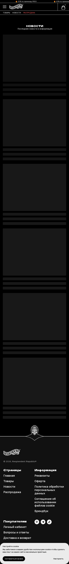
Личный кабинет (15, 526)
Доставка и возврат (17, 537)
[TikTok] (49, 523)
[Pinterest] (36, 523)
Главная (9, 475)
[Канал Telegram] (43, 523)
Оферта (39, 481)
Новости (9, 486)
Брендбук (41, 511)
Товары (8, 481)
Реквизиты (42, 475)
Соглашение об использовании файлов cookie (45, 502)
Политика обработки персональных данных (49, 490)
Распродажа (12, 492)
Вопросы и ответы (16, 532)
